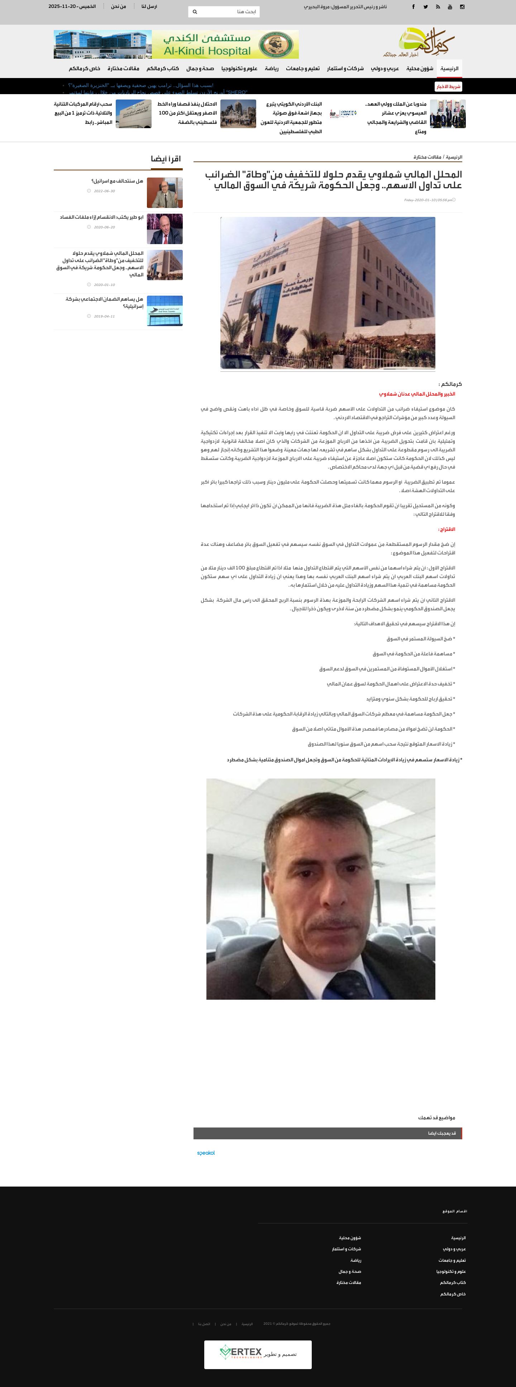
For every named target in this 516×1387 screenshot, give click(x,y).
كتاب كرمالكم (163, 68)
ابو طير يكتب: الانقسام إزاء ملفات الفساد (101, 217)
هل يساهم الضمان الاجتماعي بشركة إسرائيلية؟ (104, 303)
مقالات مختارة (123, 68)
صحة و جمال (200, 68)
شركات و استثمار (345, 68)
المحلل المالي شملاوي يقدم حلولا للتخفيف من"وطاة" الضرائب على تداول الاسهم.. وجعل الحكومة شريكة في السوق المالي (99, 264)
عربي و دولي (385, 68)
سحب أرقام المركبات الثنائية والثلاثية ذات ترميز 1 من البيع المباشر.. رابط (83, 113)
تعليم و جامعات (303, 68)
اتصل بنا (204, 1324)
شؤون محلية (419, 68)
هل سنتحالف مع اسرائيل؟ (117, 181)
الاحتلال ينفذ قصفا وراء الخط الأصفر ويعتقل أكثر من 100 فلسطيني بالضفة (187, 113)
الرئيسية (449, 68)
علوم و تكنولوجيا (239, 68)
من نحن (118, 6)
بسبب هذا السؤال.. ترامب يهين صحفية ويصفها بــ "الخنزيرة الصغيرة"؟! (141, 85)
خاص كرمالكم (84, 68)
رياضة (272, 68)
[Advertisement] (328, 1060)
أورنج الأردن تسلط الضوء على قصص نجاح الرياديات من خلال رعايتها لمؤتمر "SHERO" (157, 92)
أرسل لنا (149, 6)
